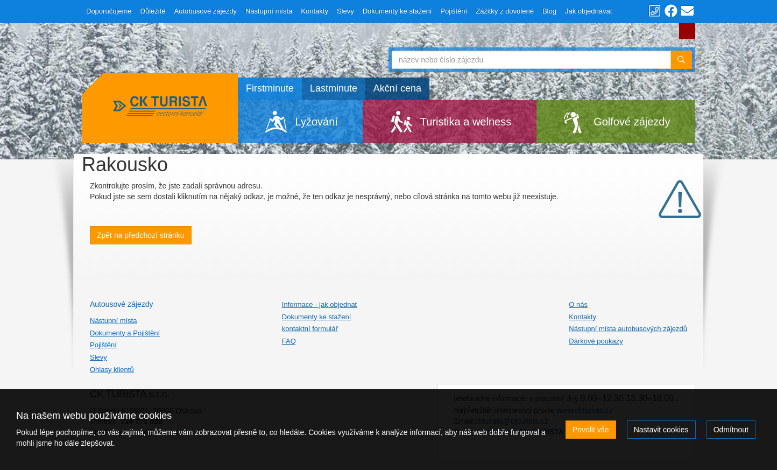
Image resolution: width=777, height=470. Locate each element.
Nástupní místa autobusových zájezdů (628, 329)
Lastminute (333, 88)
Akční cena (397, 88)
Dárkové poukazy (596, 341)
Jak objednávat (588, 11)
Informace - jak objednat (319, 304)
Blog (549, 11)
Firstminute (270, 88)
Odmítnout (731, 429)
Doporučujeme (109, 11)
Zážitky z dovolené (505, 11)
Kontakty (314, 11)
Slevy (345, 11)
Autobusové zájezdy (205, 11)
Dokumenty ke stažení (397, 11)
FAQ (289, 341)
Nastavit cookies (661, 429)
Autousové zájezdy (121, 304)
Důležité (153, 11)
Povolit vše (591, 429)
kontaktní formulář (310, 329)
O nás (578, 304)
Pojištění (453, 11)
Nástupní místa (268, 11)
